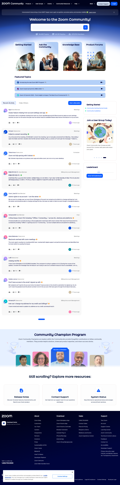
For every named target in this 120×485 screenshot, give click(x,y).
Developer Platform (40, 457)
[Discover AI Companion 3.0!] (99, 138)
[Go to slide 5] (105, 157)
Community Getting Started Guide (97, 108)
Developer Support (106, 448)
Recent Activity (8, 103)
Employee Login (112, 479)
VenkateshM (12, 215)
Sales (81, 416)
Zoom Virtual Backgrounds (64, 442)
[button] (74, 103)
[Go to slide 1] (94, 157)
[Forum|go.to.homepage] (13, 4)
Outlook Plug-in (61, 433)
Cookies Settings (101, 479)
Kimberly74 (12, 300)
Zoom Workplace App (63, 420)
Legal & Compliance (90, 479)
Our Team (37, 426)
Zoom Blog (37, 420)
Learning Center (106, 430)
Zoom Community (106, 433)
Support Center (105, 426)
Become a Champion (60, 349)
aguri (10, 109)
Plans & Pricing (83, 426)
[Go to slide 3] (99, 157)
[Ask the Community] (47, 56)
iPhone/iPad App (61, 436)
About (36, 416)
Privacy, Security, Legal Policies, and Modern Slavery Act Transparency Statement (109, 453)
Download (60, 416)
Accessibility (104, 445)
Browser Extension (62, 430)
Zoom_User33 (13, 193)
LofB (10, 257)
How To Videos (38, 454)
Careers (36, 430)
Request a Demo (84, 430)
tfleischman (12, 152)
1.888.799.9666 (7, 463)
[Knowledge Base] (71, 56)
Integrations (38, 433)
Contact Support (103, 4)
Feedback (104, 439)
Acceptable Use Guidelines (76, 479)
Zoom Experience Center (86, 436)
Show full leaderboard (95, 176)
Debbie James (13, 279)
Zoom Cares (38, 448)
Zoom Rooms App (62, 423)
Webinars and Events (85, 433)
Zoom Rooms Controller (64, 426)
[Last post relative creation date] (76, 123)
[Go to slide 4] (102, 157)
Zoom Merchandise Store (42, 464)
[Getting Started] (24, 56)
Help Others (23, 103)
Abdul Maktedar (13, 236)
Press (36, 442)
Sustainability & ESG (40, 445)
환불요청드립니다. (13, 172)
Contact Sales (83, 423)
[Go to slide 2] (97, 157)
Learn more (92, 12)
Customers (37, 423)
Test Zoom (104, 420)
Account (103, 423)
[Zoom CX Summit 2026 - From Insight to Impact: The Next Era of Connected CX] (44, 95)
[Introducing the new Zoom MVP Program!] (33, 82)
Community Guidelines (93, 111)
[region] (38, 476)
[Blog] (3, 475)
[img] (114, 12)
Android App (60, 439)
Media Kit (37, 451)
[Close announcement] (114, 12)
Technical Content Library (108, 436)
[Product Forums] (95, 56)
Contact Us (104, 442)
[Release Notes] (21, 394)
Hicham (11, 131)
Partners (36, 436)
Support (104, 416)
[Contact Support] (60, 394)
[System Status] (98, 394)
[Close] (72, 472)
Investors (37, 439)
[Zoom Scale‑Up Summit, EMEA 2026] (32, 88)
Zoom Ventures (39, 460)
